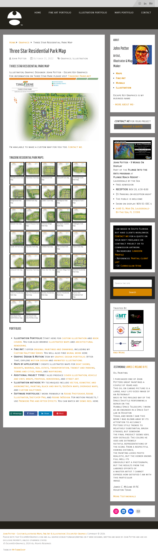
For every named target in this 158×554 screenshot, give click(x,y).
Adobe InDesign (61, 397)
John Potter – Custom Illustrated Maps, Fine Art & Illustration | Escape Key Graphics (45, 533)
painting (35, 386)
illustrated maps (59, 341)
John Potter (19, 58)
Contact (146, 12)
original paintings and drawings (53, 349)
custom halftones (30, 389)
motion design (39, 360)
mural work (74, 352)
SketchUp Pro (37, 397)
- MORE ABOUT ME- (123, 104)
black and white (51, 386)
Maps (119, 73)
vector (74, 382)
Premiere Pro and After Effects (38, 401)
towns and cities (24, 371)
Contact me (75, 147)
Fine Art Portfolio (60, 12)
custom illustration (74, 338)
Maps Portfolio (124, 12)
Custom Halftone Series (28, 352)
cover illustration (75, 375)
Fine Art (121, 78)
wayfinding (55, 371)
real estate (42, 367)
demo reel (86, 401)
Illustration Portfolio (93, 12)
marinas (29, 367)
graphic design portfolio (70, 356)
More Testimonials (124, 496)
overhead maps (89, 386)
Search (132, 292)
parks (38, 371)
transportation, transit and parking (72, 367)
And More (119, 352)
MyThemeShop (18, 549)
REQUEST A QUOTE (132, 126)
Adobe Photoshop (74, 393)
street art (72, 378)
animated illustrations (68, 360)
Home (37, 12)
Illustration (80, 58)
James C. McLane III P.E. (137, 367)
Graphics (66, 58)
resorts (18, 367)
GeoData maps (70, 386)
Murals (120, 82)
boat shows (83, 364)
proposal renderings (47, 378)
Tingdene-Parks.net (79, 76)
